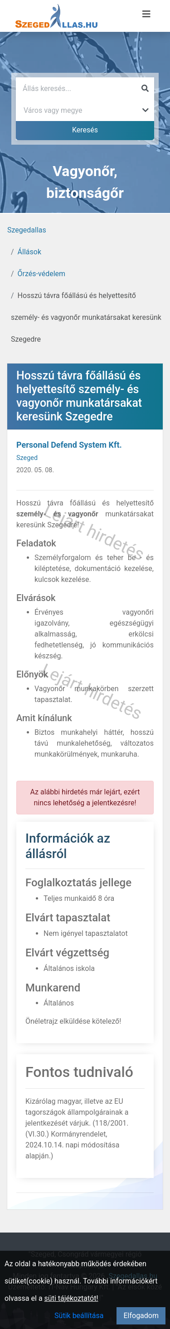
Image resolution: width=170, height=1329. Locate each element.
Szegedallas (26, 230)
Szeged (27, 458)
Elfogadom (141, 1315)
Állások (29, 252)
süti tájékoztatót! (71, 1298)
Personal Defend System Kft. (69, 445)
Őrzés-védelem (41, 273)
